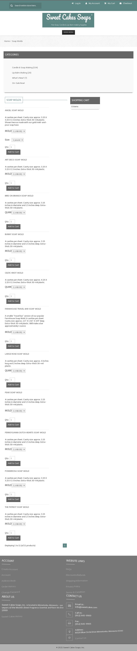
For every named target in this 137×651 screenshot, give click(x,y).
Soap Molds (17, 41)
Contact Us (82, 637)
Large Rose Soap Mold (17, 354)
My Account (92, 3)
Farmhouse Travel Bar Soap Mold (23, 309)
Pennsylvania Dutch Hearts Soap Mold (25, 432)
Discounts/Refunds (77, 575)
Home (7, 41)
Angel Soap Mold (14, 110)
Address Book (11, 580)
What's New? (19, 78)
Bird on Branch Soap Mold (19, 196)
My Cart (109, 3)
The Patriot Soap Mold (17, 507)
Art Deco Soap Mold (16, 159)
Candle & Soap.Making (25, 67)
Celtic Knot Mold (14, 273)
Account (8, 575)
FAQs (71, 570)
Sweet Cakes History (14, 615)
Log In (76, 3)
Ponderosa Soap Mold (17, 471)
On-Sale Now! (18, 83)
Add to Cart (13, 152)
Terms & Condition (77, 591)
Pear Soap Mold (13, 392)
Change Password (12, 591)
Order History (11, 585)
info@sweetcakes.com (87, 607)
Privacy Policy (75, 585)
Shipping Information (78, 580)
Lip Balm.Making (21, 72)
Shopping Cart (80, 100)
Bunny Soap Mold (14, 234)
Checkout (126, 3)
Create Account (12, 570)
